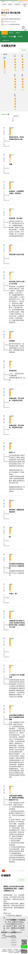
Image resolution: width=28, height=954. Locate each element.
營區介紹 (11, 32)
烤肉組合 (4, 935)
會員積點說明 (4, 951)
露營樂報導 (13, 942)
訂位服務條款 (18, 951)
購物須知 (4, 949)
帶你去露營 (13, 937)
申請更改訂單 (17, 4)
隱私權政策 (9, 949)
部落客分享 (13, 940)
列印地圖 (20, 36)
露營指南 (13, 935)
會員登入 (10, 4)
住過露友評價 (5, 40)
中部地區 (13, 925)
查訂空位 (4, 32)
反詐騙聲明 (15, 949)
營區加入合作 (11, 951)
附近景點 (12, 36)
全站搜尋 (20, 1)
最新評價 (16, 116)
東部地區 (13, 930)
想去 (25, 29)
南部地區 (13, 927)
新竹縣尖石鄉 (5, 10)
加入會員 (4, 4)
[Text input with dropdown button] (13, 2)
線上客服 (11, 952)
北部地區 (13, 922)
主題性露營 (13, 945)
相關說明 (18, 32)
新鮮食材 (4, 937)
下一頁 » (22, 870)
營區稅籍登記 (16, 952)
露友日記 (4, 36)
